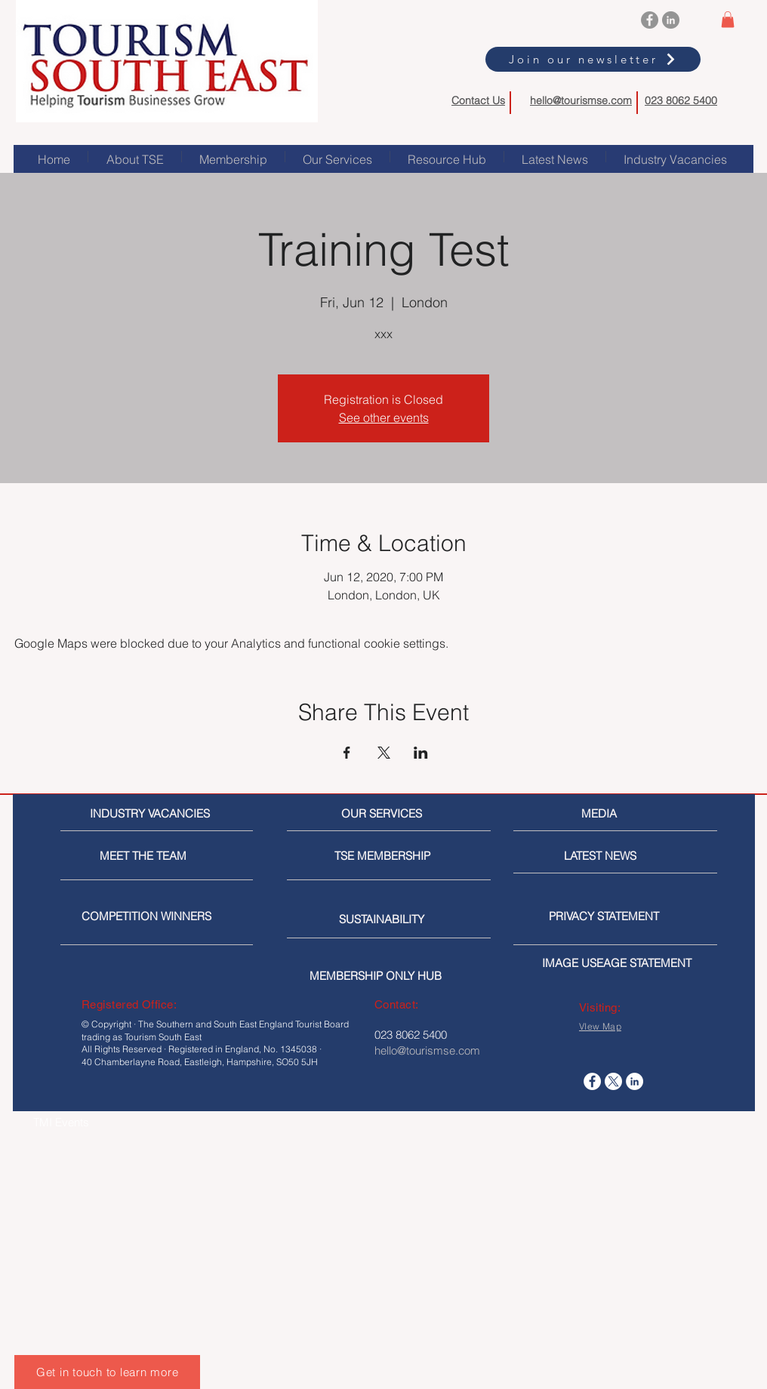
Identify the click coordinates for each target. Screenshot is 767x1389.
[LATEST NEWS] (620, 855)
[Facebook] (649, 20)
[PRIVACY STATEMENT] (628, 916)
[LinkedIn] (670, 20)
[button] (728, 19)
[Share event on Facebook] (347, 753)
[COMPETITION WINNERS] (151, 916)
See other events (384, 417)
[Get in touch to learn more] (107, 1372)
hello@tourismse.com (581, 100)
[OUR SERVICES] (387, 813)
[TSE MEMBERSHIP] (385, 855)
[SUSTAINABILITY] (390, 919)
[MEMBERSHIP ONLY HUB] (389, 975)
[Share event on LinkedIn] (421, 753)
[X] (613, 1081)
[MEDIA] (644, 813)
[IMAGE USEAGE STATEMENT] (621, 963)
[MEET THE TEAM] (169, 855)
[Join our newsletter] (593, 59)
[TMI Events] (112, 1122)
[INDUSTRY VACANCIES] (152, 813)
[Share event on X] (384, 753)
